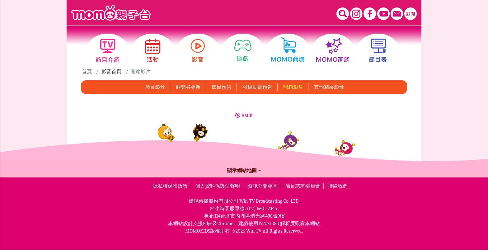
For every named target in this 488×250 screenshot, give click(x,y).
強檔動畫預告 (257, 87)
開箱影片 (293, 87)
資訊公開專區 (263, 186)
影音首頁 (111, 71)
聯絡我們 (338, 186)
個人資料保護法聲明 (217, 186)
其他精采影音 (329, 87)
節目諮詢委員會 (302, 186)
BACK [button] (244, 115)
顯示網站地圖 (244, 170)
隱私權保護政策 (170, 186)
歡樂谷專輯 (188, 87)
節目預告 (222, 87)
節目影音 (155, 87)
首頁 (87, 71)
